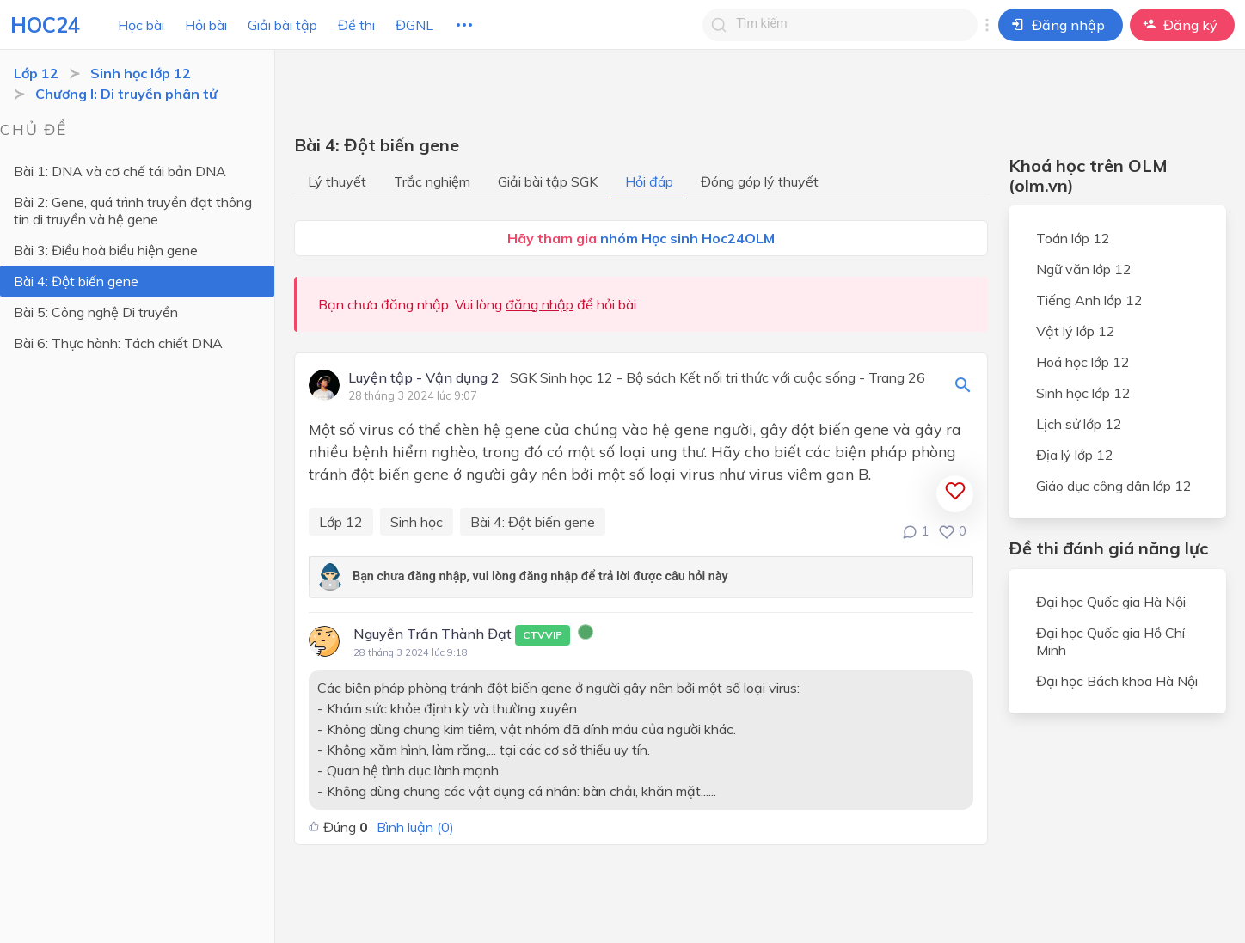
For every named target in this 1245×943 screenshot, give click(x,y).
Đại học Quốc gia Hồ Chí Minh (1110, 641)
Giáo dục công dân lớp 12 (1114, 485)
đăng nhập (539, 304)
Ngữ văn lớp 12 (1084, 269)
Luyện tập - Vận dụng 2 (424, 378)
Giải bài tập (282, 25)
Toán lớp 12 (1073, 238)
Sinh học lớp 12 (140, 73)
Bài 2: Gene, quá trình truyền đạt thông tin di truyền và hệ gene (133, 210)
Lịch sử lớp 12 (1079, 423)
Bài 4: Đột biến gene (76, 281)
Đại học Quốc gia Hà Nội (1111, 601)
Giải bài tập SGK (548, 181)
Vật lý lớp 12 (1075, 331)
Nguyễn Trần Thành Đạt (461, 635)
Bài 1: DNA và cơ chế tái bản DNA (120, 171)
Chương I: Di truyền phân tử (126, 93)
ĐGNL (414, 25)
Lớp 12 (36, 73)
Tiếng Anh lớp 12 (1089, 300)
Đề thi (356, 25)
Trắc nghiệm (432, 181)
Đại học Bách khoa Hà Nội (1117, 680)
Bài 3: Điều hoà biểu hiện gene (106, 250)
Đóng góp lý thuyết (760, 181)
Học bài (141, 25)
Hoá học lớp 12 (1083, 361)
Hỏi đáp (649, 181)
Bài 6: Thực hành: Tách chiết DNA (118, 343)
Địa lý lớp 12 (1074, 454)
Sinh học (416, 521)
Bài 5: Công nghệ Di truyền (96, 312)
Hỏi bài (206, 25)
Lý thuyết (337, 181)
